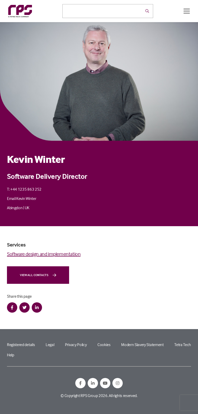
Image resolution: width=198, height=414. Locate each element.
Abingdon (14, 207)
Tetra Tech (182, 344)
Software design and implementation (43, 254)
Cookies (104, 344)
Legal (50, 344)
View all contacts (38, 275)
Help (10, 354)
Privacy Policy (76, 344)
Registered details (21, 344)
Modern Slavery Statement (142, 344)
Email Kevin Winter (21, 198)
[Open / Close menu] (187, 11)
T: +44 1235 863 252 (24, 189)
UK (27, 207)
